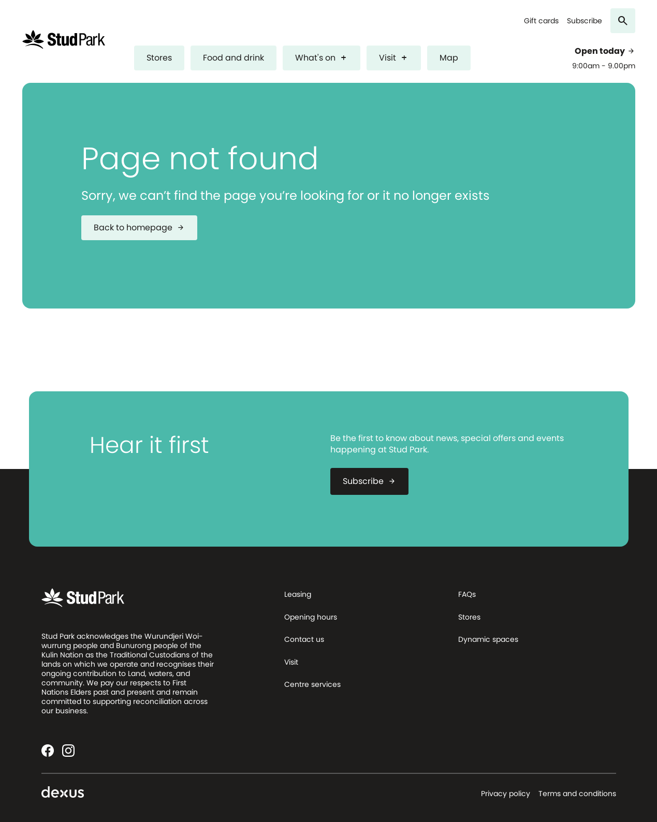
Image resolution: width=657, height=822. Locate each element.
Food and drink (233, 58)
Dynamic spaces (488, 639)
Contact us (304, 639)
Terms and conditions (577, 793)
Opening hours (310, 617)
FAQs (467, 594)
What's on (321, 58)
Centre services (312, 684)
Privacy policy (505, 793)
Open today (605, 51)
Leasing (297, 594)
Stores (159, 58)
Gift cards (541, 21)
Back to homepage (139, 227)
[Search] (622, 20)
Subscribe (584, 21)
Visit (393, 58)
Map (449, 58)
